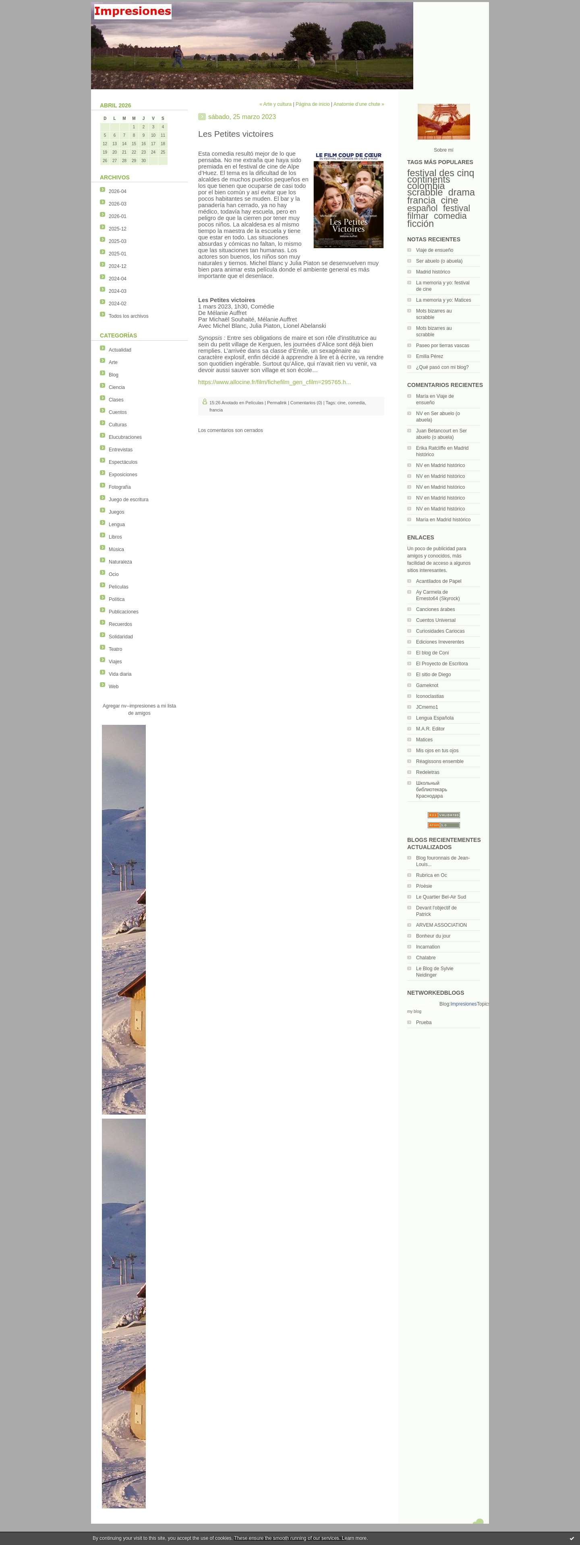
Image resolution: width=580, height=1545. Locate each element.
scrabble (425, 192)
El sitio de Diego (433, 674)
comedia (450, 216)
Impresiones (463, 1004)
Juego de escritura (129, 499)
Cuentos (118, 412)
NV (419, 413)
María (422, 396)
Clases (116, 400)
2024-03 (117, 291)
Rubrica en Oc (431, 875)
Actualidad (120, 350)
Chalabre (426, 958)
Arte (113, 362)
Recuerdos (120, 624)
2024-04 (117, 279)
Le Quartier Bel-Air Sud (441, 897)
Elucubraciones (125, 437)
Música (116, 549)
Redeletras (427, 772)
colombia (426, 186)
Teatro (115, 649)
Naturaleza (120, 562)
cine (449, 200)
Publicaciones (124, 612)
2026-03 (117, 204)
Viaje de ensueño (435, 250)
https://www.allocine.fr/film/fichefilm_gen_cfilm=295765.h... (274, 382)
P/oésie (424, 886)
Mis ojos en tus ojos (437, 750)
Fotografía (120, 487)
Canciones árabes (435, 609)
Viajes (115, 661)
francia (421, 200)
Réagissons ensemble (440, 761)
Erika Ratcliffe (431, 448)
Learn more (354, 1538)
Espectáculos (123, 462)
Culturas (118, 425)
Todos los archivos (129, 316)
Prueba (424, 1022)
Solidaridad (121, 637)
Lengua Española (435, 718)
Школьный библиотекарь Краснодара (431, 789)
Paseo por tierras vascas (442, 345)
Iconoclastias (430, 696)
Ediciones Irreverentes (440, 642)
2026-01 (117, 216)
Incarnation (428, 947)
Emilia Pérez (429, 356)
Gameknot (427, 685)
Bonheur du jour (433, 936)
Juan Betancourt (433, 431)
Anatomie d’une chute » (359, 104)
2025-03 (117, 241)
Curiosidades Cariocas (440, 631)
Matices (424, 740)
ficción (420, 223)
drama (461, 192)
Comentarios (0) (306, 402)
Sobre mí (444, 150)
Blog (113, 375)
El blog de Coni (432, 653)
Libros (115, 537)
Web (113, 686)
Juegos (116, 512)
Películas (118, 587)
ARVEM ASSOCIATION (441, 925)
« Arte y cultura (275, 104)
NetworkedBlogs (423, 1004)
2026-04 (117, 191)
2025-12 (117, 229)
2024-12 (117, 266)
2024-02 (117, 304)
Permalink (277, 402)
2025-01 (117, 254)
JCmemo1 (427, 707)
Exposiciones (123, 474)
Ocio (114, 574)
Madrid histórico (433, 272)
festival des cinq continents (440, 176)
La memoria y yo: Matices (443, 300)
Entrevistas (121, 450)
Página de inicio (313, 104)
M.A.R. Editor (430, 729)
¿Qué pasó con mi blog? (442, 367)
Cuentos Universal (436, 620)
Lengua (117, 524)
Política (116, 599)
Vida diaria (120, 674)
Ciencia (117, 387)
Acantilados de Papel (439, 581)
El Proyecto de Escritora (442, 664)
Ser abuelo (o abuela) (439, 261)
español (422, 208)
